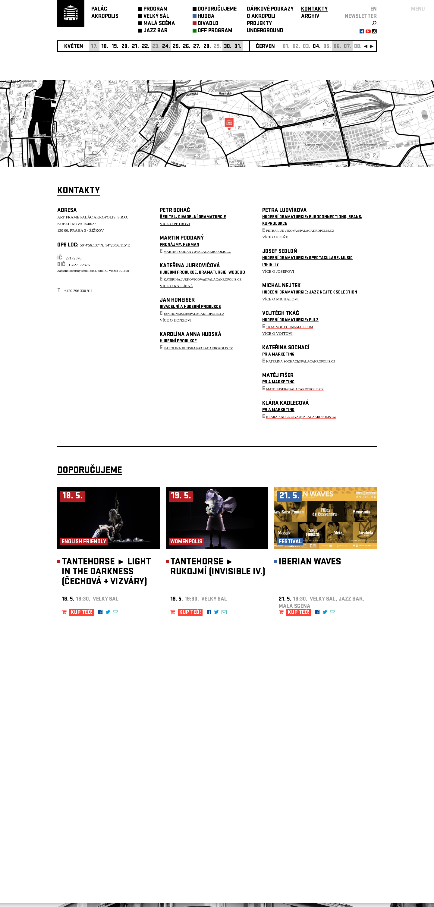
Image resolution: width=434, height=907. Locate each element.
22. (145, 46)
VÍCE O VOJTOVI (277, 333)
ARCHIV (310, 16)
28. (207, 46)
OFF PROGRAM (215, 31)
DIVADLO (208, 23)
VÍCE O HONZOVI (175, 320)
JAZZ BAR (155, 31)
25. (176, 46)
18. (104, 46)
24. (166, 46)
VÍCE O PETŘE (275, 237)
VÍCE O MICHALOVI (280, 299)
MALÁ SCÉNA (159, 23)
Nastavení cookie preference (81, 825)
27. (196, 46)
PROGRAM (155, 9)
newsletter (361, 16)
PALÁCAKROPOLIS (104, 13)
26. (186, 46)
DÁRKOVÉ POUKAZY (270, 9)
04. (317, 46)
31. (237, 46)
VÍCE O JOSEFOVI (278, 271)
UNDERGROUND (265, 31)
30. (227, 46)
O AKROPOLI (261, 16)
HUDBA (206, 16)
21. (135, 46)
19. (115, 46)
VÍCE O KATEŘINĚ (176, 286)
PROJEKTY (259, 23)
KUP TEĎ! (82, 612)
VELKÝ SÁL (156, 16)
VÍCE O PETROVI (175, 223)
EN (373, 9)
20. (125, 46)
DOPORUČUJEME (217, 9)
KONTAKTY (314, 9)
